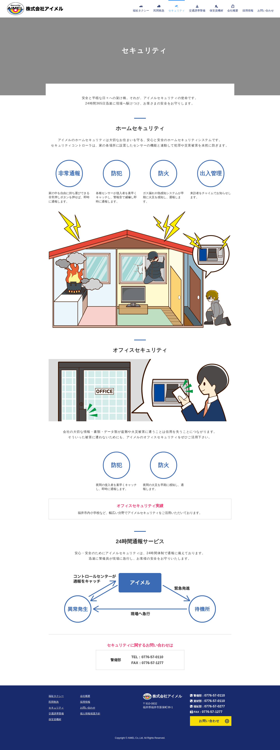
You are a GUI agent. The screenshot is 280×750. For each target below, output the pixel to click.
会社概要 (232, 10)
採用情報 (247, 10)
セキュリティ (176, 10)
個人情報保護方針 (90, 713)
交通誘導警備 (197, 10)
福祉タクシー (141, 10)
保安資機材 (216, 10)
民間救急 (158, 10)
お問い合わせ (265, 10)
